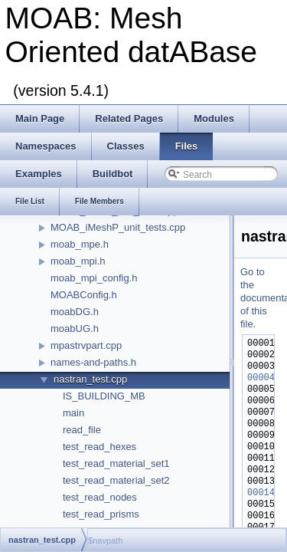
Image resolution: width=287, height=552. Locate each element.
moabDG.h (75, 311)
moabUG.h (75, 328)
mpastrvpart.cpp (86, 345)
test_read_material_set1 (116, 463)
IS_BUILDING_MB (104, 396)
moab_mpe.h (80, 244)
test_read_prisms (101, 514)
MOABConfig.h (84, 295)
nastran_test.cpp (90, 379)
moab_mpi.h (78, 261)
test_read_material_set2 (116, 480)
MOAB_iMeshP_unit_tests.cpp (118, 227)
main (73, 413)
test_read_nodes (100, 497)
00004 (261, 378)
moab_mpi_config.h (94, 278)
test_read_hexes (99, 446)
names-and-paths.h (93, 362)
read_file (82, 429)
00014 (261, 493)
